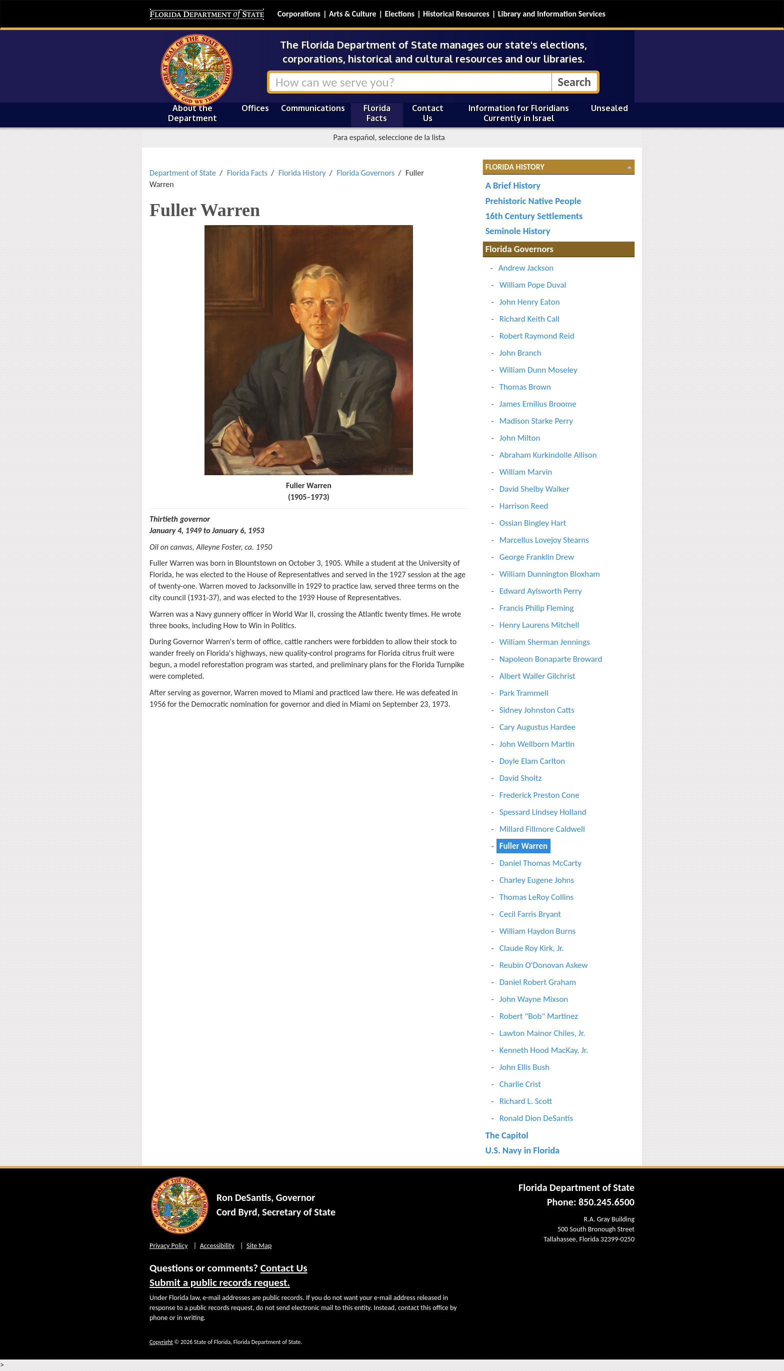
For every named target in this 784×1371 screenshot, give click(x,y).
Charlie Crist (520, 1084)
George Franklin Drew (537, 557)
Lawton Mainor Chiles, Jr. (543, 1033)
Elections (399, 14)
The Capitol (507, 1135)
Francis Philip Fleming (537, 608)
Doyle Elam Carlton (532, 761)
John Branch (521, 353)
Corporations (299, 14)
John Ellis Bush (525, 1067)
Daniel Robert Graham (538, 982)
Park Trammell (524, 693)
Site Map (259, 1245)
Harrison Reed (524, 506)
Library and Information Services (552, 14)
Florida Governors (365, 173)
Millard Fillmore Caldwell (542, 829)
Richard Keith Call (530, 319)
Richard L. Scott (526, 1101)
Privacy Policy (169, 1245)
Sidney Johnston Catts (537, 710)
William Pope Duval (533, 285)
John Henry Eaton (530, 302)
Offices (255, 108)
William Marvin (526, 472)
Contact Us (428, 113)
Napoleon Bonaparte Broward (551, 659)
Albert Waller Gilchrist (538, 676)
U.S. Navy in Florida (523, 1150)
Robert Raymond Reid (537, 336)
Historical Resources (456, 14)
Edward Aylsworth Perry (541, 591)
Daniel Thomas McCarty (541, 863)
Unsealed (609, 108)
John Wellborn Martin (537, 744)
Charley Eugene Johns (537, 880)
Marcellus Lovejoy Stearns (544, 540)
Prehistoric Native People (534, 201)
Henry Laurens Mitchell (540, 625)
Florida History (302, 173)
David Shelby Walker (535, 489)
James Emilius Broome (538, 404)
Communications (313, 108)
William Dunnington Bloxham (550, 574)
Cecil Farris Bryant (530, 914)
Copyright (161, 1341)
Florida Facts (377, 113)
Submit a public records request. (220, 1282)
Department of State (183, 173)
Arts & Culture (352, 14)
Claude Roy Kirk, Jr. (532, 948)
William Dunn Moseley (539, 370)
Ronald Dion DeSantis (536, 1118)
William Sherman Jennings (545, 642)
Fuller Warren (524, 846)
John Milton (520, 438)
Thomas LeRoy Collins (537, 897)
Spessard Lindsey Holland (543, 812)
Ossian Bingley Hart (533, 523)
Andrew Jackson (526, 268)
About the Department (192, 113)
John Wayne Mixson (534, 999)
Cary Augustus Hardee (538, 727)
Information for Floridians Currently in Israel (518, 113)
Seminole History (518, 231)
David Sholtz (521, 778)
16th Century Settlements (534, 216)
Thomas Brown (525, 387)
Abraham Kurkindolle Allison (548, 455)
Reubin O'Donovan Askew (544, 965)
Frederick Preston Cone (540, 795)
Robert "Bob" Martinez (539, 1016)
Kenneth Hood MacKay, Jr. (544, 1050)
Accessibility (217, 1245)
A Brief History (513, 185)
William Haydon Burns (538, 931)
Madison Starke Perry (536, 421)
